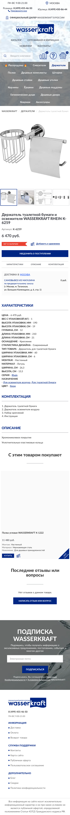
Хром (13, 386)
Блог (13, 778)
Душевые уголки (48, 80)
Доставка (15, 728)
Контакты (44, 46)
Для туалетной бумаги (43, 382)
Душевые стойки (22, 80)
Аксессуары (43, 102)
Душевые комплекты (34, 73)
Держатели (59, 65)
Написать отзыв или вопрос (35, 601)
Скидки (14, 783)
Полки (12, 73)
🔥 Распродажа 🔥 (16, 65)
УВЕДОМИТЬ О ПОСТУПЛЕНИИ (35, 254)
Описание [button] (36, 264)
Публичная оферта (20, 760)
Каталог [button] (16, 40)
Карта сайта (16, 755)
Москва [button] (25, 275)
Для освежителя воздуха (16, 382)
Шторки (57, 73)
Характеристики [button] (15, 264)
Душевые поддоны (50, 87)
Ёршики (28, 87)
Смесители (39, 65)
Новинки (26, 46)
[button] (17, 11)
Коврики (25, 102)
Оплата (14, 733)
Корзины (13, 87)
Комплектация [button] (56, 264)
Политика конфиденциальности (27, 788)
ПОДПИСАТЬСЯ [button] (35, 669)
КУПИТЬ (8, 556)
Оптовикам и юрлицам (43, 40)
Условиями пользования (39, 680)
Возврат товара (18, 738)
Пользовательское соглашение (27, 765)
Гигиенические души (22, 95)
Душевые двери (50, 95)
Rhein (15, 375)
